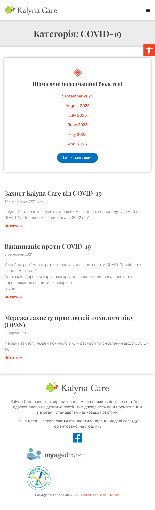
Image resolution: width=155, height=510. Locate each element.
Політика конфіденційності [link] (100, 495)
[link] (149, 50)
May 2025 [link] (77, 134)
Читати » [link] (13, 226)
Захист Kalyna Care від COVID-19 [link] (53, 193)
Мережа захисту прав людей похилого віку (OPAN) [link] (68, 321)
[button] (148, 10)
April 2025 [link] (77, 144)
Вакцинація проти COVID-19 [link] (47, 246)
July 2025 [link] (77, 115)
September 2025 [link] (77, 96)
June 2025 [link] (78, 124)
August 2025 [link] (78, 105)
